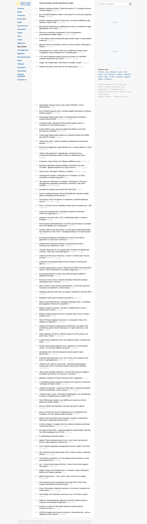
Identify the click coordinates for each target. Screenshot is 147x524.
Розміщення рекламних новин (107, 92)
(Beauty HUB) (43, 478)
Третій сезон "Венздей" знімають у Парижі (56, 171)
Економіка (21, 19)
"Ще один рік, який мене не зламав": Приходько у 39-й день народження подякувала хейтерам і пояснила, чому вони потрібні (63, 183)
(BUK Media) (65, 384)
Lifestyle (20, 64)
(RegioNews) (68, 246)
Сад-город (21, 71)
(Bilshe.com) (43, 149)
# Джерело (113, 72)
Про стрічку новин (121, 84)
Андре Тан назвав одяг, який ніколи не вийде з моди (60, 62)
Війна (19, 12)
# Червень (119, 74)
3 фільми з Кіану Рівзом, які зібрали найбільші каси (59, 161)
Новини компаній (21, 75)
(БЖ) (46, 454)
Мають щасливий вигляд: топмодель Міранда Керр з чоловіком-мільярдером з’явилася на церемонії (65, 303)
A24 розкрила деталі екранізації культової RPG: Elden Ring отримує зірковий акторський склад (62, 483)
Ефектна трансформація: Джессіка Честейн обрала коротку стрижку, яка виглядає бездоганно (63, 501)
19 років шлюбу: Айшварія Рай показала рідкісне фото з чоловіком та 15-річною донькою (61, 124)
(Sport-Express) (44, 368)
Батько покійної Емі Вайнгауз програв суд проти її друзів (61, 406)
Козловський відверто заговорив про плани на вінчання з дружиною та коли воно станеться (62, 239)
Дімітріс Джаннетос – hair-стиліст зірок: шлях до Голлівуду (62, 476)
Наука (19, 33)
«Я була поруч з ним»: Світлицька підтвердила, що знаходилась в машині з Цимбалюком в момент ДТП (65, 395)
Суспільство (22, 26)
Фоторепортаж (23, 57)
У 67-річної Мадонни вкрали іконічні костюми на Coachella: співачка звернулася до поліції (62, 57)
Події (19, 22)
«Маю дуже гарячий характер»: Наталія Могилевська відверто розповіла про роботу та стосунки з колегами (64, 373)
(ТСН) (78, 167)
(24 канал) (50, 40)
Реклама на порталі (125, 92)
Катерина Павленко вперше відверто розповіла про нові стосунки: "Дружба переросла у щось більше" (61, 166)
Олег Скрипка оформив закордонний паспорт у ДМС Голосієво (64, 446)
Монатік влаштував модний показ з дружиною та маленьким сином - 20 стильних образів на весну (63, 347)
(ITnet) (70, 484)
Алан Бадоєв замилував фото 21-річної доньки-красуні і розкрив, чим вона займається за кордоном (65, 225)
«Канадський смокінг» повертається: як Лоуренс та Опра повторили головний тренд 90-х (62, 176)
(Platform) (42, 294)
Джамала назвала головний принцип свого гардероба (60, 378)
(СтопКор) (67, 58)
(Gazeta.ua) (61, 28)
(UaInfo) (53, 316)
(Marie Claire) (83, 270)
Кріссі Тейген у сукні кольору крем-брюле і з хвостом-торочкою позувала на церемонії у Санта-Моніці (64, 287)
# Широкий (127, 74)
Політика (21, 15)
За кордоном (22, 50)
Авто (19, 36)
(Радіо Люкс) (61, 22)
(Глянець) (81, 67)
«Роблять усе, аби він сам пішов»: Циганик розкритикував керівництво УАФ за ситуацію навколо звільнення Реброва (62, 365)
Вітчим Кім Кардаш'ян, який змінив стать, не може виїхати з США (65, 147)
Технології (21, 29)
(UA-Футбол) (53, 354)
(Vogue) (52, 107)
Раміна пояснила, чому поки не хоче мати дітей (58, 67)
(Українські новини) (80, 171)
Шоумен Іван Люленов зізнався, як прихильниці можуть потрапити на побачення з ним (61, 245)
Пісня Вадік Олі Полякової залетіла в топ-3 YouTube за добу (63, 494)
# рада (106, 77)
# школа (120, 72)
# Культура (111, 74)
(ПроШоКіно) (56, 10)
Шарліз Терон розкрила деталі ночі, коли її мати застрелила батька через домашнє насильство (63, 441)
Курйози (20, 53)
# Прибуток (107, 79)
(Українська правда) (69, 34)
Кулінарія (21, 67)
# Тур (105, 74)
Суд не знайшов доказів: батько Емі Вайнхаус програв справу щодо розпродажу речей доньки (64, 194)
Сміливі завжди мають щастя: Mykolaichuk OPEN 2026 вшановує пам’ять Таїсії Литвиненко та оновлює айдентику (65, 269)
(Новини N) (71, 226)
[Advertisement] (63, 86)
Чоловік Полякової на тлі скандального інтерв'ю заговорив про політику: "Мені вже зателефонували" (64, 251)
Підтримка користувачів (105, 84)
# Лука (100, 74)
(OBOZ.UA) (49, 143)
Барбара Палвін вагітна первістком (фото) (56, 298)
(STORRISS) (49, 16)
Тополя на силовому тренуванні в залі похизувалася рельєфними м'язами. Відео (60, 33)
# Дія (125, 72)
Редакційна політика (117, 89)
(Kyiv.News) (43, 448)
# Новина (101, 72)
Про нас (100, 87)
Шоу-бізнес (22, 46)
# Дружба (127, 77)
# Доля (100, 77)
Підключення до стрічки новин (114, 87)
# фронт (100, 79)
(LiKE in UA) (49, 46)
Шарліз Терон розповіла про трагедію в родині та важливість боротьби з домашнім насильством (63, 419)
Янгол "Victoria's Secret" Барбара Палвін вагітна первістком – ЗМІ (65, 205)
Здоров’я (21, 43)
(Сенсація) (57, 460)
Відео (19, 60)
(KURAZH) (62, 402)
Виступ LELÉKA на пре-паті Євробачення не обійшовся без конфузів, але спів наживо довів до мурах (63, 413)
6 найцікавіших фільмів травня (51, 436)
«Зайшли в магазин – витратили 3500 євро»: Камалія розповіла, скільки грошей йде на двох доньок (65, 389)
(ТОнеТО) (46, 330)
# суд (106, 72)
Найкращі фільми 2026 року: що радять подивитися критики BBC (65, 292)
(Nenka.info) (62, 514)
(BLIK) (67, 177)
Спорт (19, 39)
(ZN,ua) (67, 195)
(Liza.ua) (85, 378)
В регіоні (21, 79)
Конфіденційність (103, 89)
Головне (20, 8)
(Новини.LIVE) (85, 161)
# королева (119, 77)
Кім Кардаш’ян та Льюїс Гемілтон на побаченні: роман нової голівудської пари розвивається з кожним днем (63, 51)
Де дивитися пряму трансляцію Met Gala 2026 (57, 189)
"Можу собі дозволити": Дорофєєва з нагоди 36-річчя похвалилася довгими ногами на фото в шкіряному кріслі (62, 154)
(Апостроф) (43, 408)
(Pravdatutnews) (59, 336)
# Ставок (112, 77)
